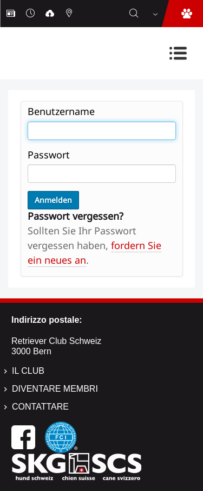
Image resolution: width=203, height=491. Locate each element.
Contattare (40, 406)
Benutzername (61, 111)
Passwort (49, 154)
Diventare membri (55, 388)
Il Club (28, 370)
